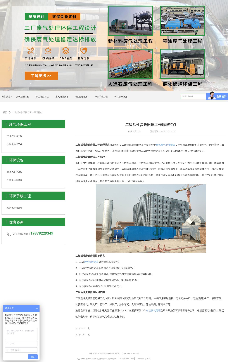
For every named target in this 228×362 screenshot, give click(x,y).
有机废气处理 (153, 310)
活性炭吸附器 (91, 262)
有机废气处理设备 (165, 144)
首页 (5, 112)
